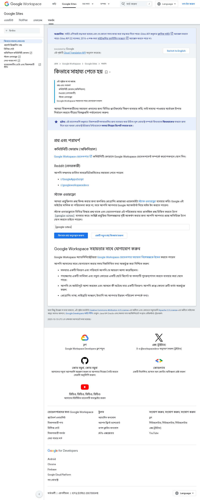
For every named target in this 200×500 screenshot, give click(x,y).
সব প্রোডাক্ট (53, 480)
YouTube (154, 433)
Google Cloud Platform (59, 474)
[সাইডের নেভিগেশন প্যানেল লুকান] (39, 494)
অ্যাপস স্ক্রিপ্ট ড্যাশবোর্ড (109, 422)
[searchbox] (22, 30)
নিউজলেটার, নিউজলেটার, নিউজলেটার (168, 422)
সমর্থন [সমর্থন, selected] (51, 20)
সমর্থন (103, 63)
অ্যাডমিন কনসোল (107, 417)
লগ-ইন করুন (188, 4)
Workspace (25, 4)
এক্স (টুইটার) (155, 428)
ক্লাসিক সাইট (164, 34)
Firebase (52, 469)
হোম (56, 63)
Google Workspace (71, 63)
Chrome (52, 464)
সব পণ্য (86, 3)
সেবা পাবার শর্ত (55, 438)
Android (52, 459)
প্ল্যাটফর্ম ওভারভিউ (56, 417)
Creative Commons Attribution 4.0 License (109, 310)
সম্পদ (103, 3)
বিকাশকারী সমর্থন (56, 433)
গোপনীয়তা (64, 493)
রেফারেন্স (37, 20)
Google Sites (13, 14)
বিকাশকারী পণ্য (55, 422)
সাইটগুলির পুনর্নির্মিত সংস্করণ (111, 38)
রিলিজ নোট (53, 428)
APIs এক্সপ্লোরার (106, 433)
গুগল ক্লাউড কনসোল (108, 428)
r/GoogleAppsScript (72, 179)
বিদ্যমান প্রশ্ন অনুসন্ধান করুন (71, 235)
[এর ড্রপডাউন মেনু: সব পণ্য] (93, 4)
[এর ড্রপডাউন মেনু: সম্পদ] (110, 4)
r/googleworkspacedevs (75, 185)
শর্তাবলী (51, 493)
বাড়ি (54, 3)
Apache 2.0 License (168, 310)
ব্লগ (150, 417)
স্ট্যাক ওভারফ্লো (147, 201)
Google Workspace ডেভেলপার (71, 156)
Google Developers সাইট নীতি (79, 313)
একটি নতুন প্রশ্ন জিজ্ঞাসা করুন (109, 235)
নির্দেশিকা (23, 20)
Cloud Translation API (75, 52)
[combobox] (136, 4)
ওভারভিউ (8, 20)
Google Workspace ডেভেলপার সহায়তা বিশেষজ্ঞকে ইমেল (128, 257)
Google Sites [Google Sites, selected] (69, 3)
